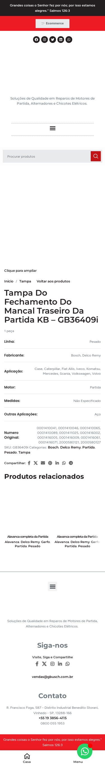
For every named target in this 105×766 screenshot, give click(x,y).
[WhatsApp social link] (63, 463)
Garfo (45, 542)
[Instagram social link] (52, 664)
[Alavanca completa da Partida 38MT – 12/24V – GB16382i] (27, 509)
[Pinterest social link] (50, 463)
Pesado (10, 452)
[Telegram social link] (70, 463)
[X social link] (35, 463)
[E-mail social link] (42, 463)
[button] (52, 128)
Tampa (25, 281)
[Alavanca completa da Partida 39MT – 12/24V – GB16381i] (77, 509)
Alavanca (12, 542)
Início (8, 281)
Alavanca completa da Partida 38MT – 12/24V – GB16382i (27, 538)
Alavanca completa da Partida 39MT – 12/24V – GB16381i (77, 538)
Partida (88, 447)
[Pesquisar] (52, 156)
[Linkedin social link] (57, 463)
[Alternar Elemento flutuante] (84, 751)
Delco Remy (70, 447)
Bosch (53, 447)
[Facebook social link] (29, 463)
